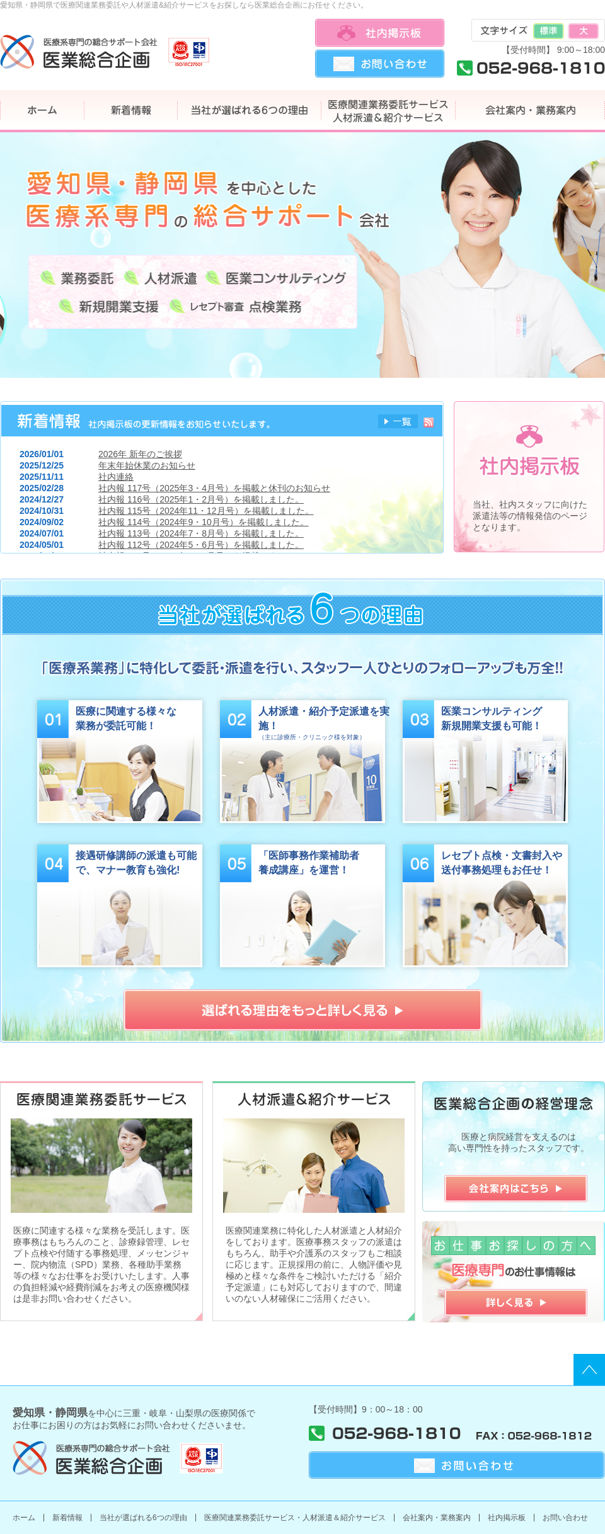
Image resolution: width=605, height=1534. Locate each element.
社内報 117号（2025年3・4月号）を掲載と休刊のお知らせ (214, 488)
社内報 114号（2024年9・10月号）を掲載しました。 (203, 522)
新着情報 (67, 1517)
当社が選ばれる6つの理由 (143, 1517)
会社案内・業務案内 (437, 1517)
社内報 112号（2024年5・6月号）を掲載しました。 (201, 545)
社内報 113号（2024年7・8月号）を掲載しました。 (201, 533)
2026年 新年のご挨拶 (140, 454)
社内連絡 (116, 477)
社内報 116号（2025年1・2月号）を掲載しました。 (201, 499)
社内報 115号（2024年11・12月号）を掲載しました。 (206, 511)
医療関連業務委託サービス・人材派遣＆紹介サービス (295, 1517)
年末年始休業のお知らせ (146, 465)
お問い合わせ (565, 1517)
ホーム (24, 1517)
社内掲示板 (507, 1517)
